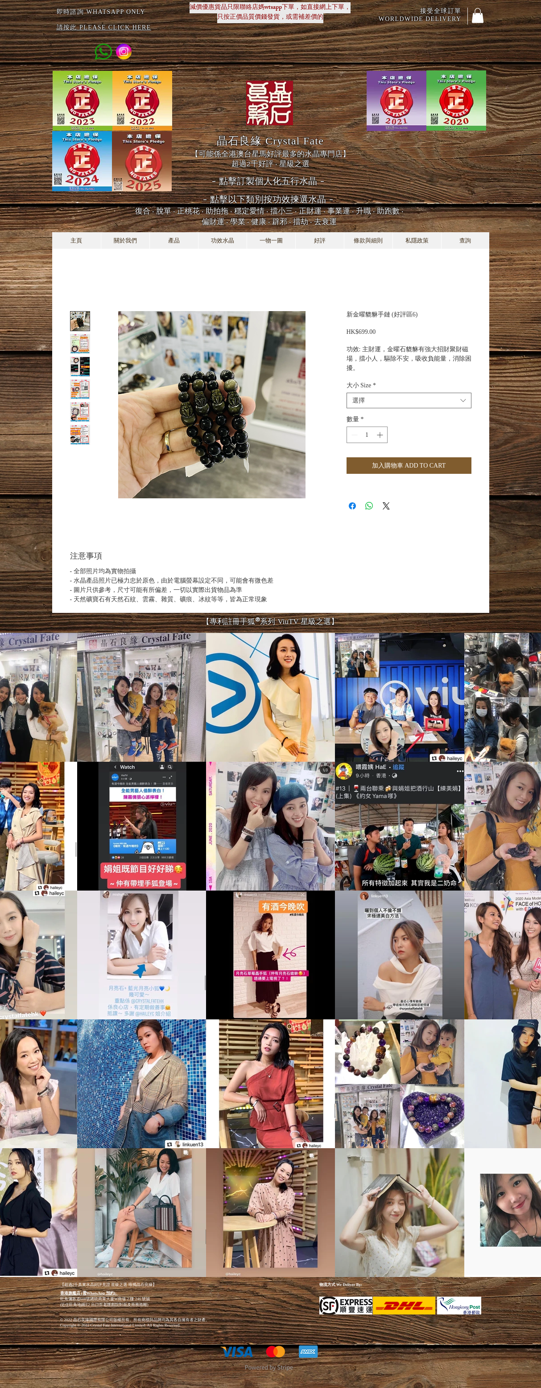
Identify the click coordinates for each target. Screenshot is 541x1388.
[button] (477, 15)
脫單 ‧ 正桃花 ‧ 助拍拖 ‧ (195, 210)
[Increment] (380, 435)
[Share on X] (386, 506)
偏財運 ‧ (216, 221)
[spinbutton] (367, 435)
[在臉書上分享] (352, 506)
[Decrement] (353, 435)
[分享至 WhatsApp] (369, 506)
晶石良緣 (270, 140)
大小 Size (361, 385)
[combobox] (409, 400)
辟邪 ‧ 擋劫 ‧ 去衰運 (304, 221)
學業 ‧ (240, 221)
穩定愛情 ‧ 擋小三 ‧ (266, 210)
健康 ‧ (261, 221)
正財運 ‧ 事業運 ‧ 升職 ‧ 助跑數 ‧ (351, 210)
